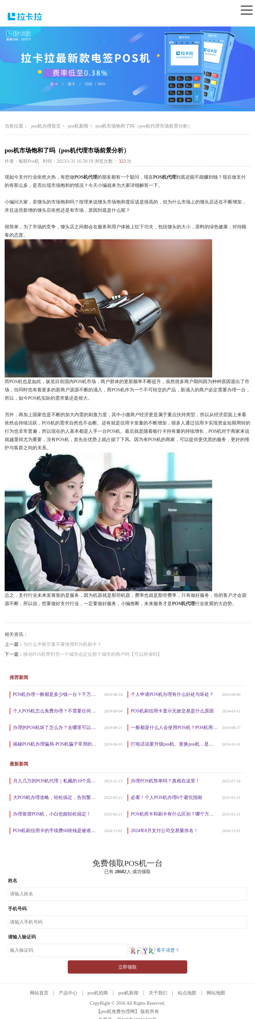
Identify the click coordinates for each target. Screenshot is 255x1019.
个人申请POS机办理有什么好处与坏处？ (172, 694)
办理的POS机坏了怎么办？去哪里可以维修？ (59, 727)
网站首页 (39, 993)
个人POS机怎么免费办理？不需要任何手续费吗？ (64, 710)
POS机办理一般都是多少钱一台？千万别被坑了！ (64, 694)
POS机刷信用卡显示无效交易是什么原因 (172, 710)
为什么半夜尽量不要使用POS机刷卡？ (62, 644)
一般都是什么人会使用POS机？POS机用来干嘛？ (181, 727)
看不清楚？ (154, 950)
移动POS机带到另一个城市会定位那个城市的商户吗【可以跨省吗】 (92, 654)
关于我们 (158, 993)
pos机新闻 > (80, 126)
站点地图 (187, 993)
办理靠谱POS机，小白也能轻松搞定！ (52, 814)
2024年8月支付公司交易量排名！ (164, 830)
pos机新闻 (128, 993)
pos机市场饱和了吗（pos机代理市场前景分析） (144, 126)
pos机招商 (98, 993)
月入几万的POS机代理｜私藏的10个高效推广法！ (64, 780)
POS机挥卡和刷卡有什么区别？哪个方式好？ (177, 814)
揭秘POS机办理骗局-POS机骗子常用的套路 (57, 744)
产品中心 (68, 993)
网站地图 (216, 993)
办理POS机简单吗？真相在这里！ (165, 780)
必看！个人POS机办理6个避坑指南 (166, 797)
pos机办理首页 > (48, 126)
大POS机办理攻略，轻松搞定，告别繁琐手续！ (61, 797)
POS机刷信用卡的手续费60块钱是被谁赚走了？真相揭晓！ (73, 830)
